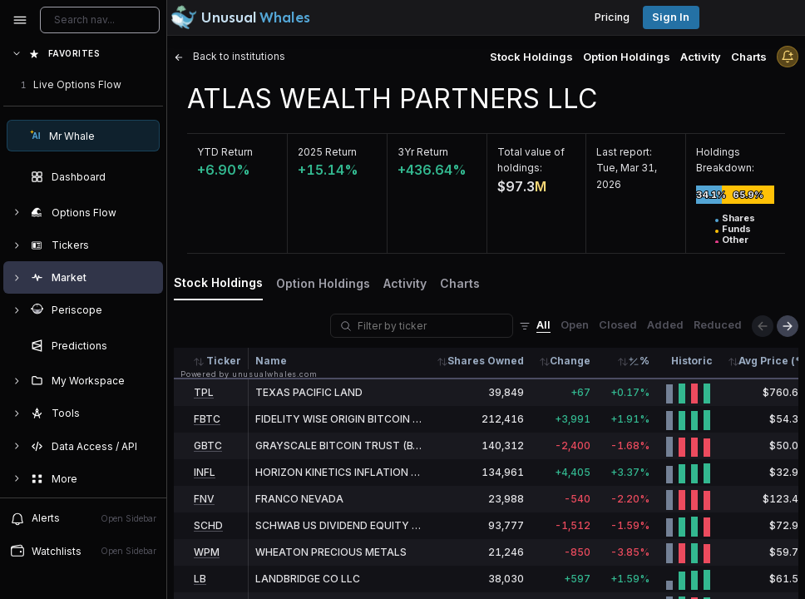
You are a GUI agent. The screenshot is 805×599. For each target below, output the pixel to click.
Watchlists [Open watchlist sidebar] (83, 550)
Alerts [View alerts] (83, 518)
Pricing (612, 17)
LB (200, 578)
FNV (204, 499)
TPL (204, 392)
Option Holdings (626, 56)
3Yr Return (423, 152)
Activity (700, 56)
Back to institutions (229, 56)
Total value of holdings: (531, 160)
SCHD (208, 525)
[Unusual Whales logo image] (240, 17)
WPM (207, 552)
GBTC (208, 445)
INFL (204, 472)
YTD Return (225, 152)
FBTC (207, 419)
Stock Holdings (531, 56)
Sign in (670, 17)
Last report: (624, 152)
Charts (749, 56)
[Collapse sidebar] (20, 20)
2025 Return (327, 152)
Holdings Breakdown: (725, 160)
